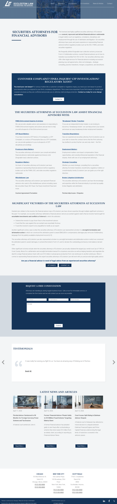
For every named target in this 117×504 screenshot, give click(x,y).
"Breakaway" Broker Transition (73, 121)
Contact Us (58, 99)
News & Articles (98, 3)
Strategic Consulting (69, 162)
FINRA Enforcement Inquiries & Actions (29, 121)
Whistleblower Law (22, 178)
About (53, 3)
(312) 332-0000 (40, 484)
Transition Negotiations (70, 134)
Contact (109, 3)
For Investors (84, 3)
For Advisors (72, 3)
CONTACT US (65, 265)
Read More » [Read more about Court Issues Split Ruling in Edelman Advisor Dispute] (81, 446)
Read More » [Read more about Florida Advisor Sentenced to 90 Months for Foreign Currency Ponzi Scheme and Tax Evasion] (19, 446)
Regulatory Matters (22, 162)
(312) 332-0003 (40, 487)
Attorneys (61, 3)
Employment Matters (69, 149)
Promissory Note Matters (24, 149)
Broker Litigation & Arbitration (73, 178)
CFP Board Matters (22, 134)
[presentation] (41, 317)
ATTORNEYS (52, 265)
